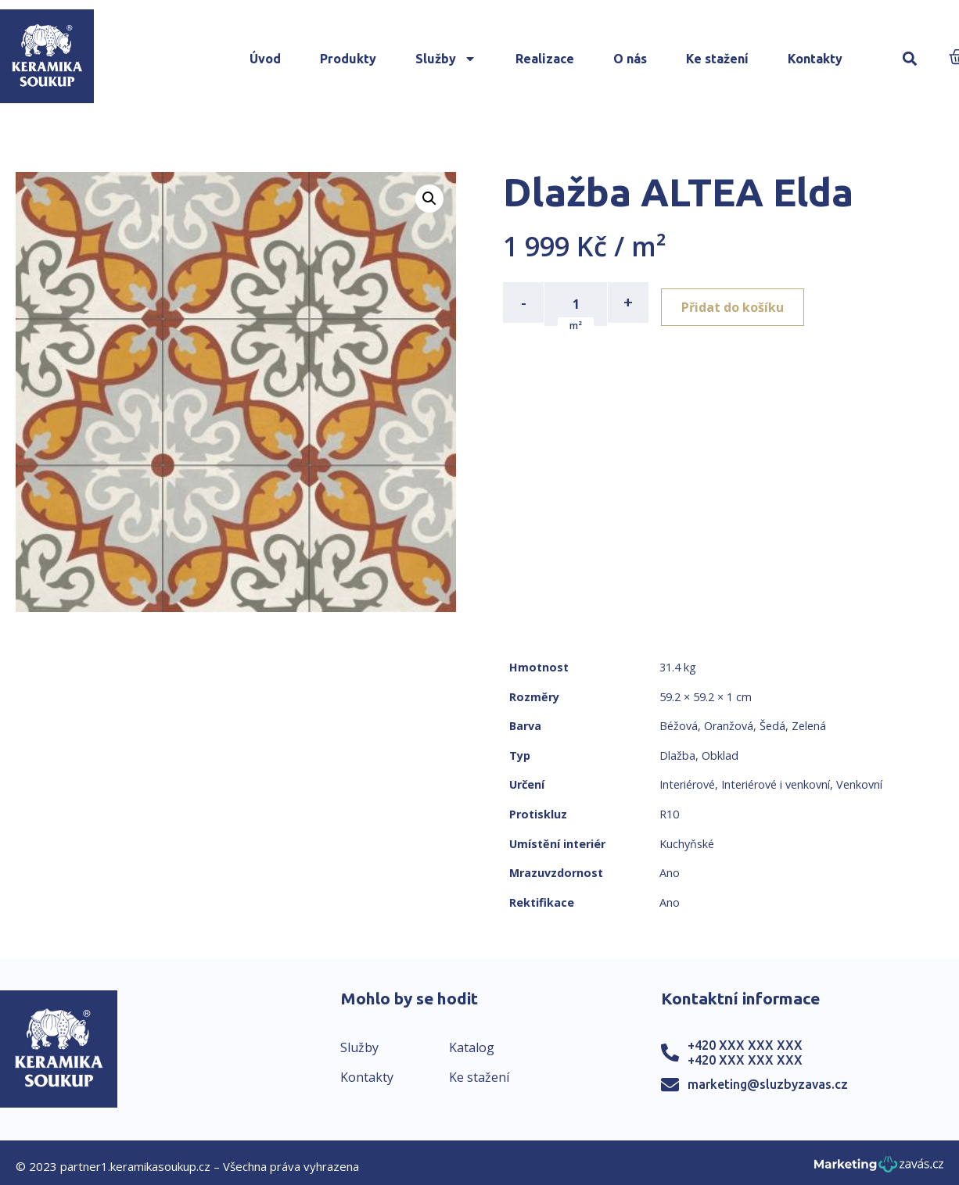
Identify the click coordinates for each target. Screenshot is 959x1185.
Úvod (265, 59)
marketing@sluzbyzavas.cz (768, 1084)
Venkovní (859, 784)
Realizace (544, 59)
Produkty (348, 59)
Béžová (678, 725)
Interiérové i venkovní (775, 784)
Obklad (720, 755)
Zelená (809, 725)
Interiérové (687, 784)
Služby (445, 59)
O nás (630, 59)
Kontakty (815, 59)
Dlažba (677, 755)
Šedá (772, 725)
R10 (669, 814)
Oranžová (728, 725)
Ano (669, 872)
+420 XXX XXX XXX (745, 1045)
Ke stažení (717, 59)
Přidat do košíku (739, 302)
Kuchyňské (686, 843)
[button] (910, 59)
